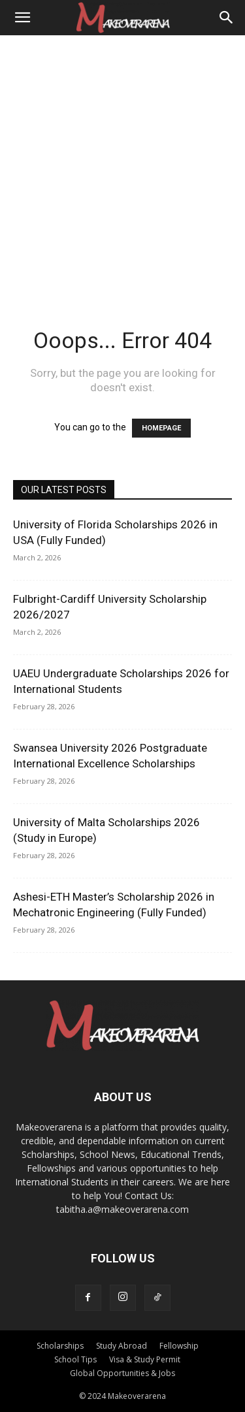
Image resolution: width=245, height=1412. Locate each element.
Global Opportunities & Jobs (122, 1373)
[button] (22, 17)
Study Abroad (121, 1345)
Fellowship (179, 1345)
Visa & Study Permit (144, 1359)
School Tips (75, 1359)
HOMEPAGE (161, 428)
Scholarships (60, 1345)
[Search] (226, 17)
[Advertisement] (122, 164)
